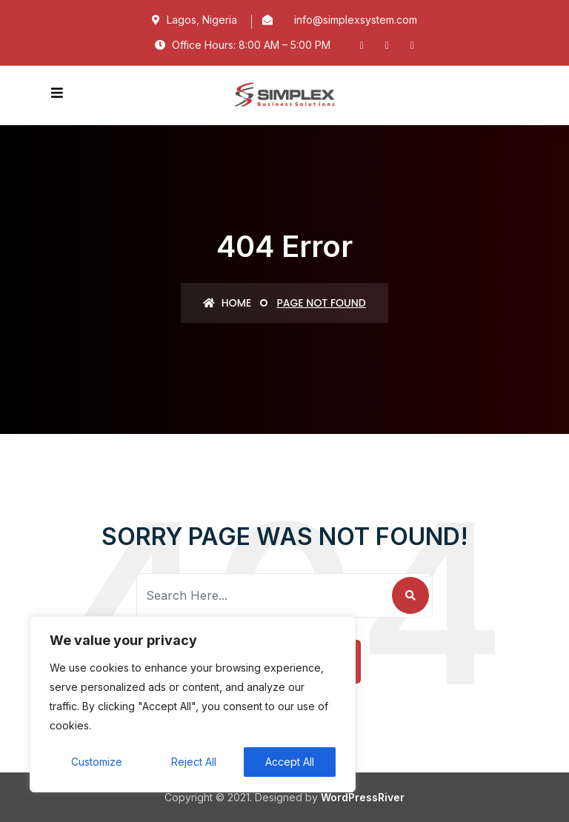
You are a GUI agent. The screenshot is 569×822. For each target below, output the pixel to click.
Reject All (193, 761)
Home (227, 302)
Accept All (289, 761)
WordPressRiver (363, 797)
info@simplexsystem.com (355, 19)
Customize (96, 761)
